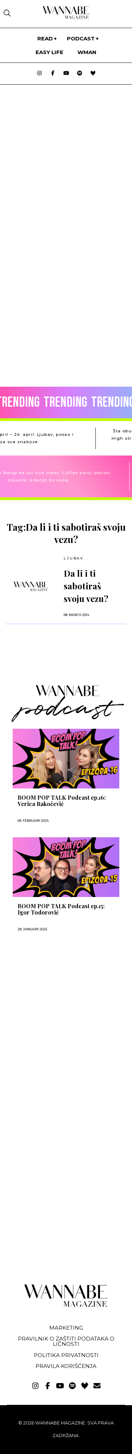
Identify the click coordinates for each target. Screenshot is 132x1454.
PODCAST (81, 38)
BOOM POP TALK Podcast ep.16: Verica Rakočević (62, 800)
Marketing (66, 1327)
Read (45, 38)
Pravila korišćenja (66, 1366)
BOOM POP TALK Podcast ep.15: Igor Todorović (61, 909)
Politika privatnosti (66, 1355)
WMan (86, 52)
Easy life (49, 52)
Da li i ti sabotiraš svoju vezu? (86, 586)
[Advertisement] (55, 1014)
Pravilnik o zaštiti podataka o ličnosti (66, 1341)
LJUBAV (74, 558)
